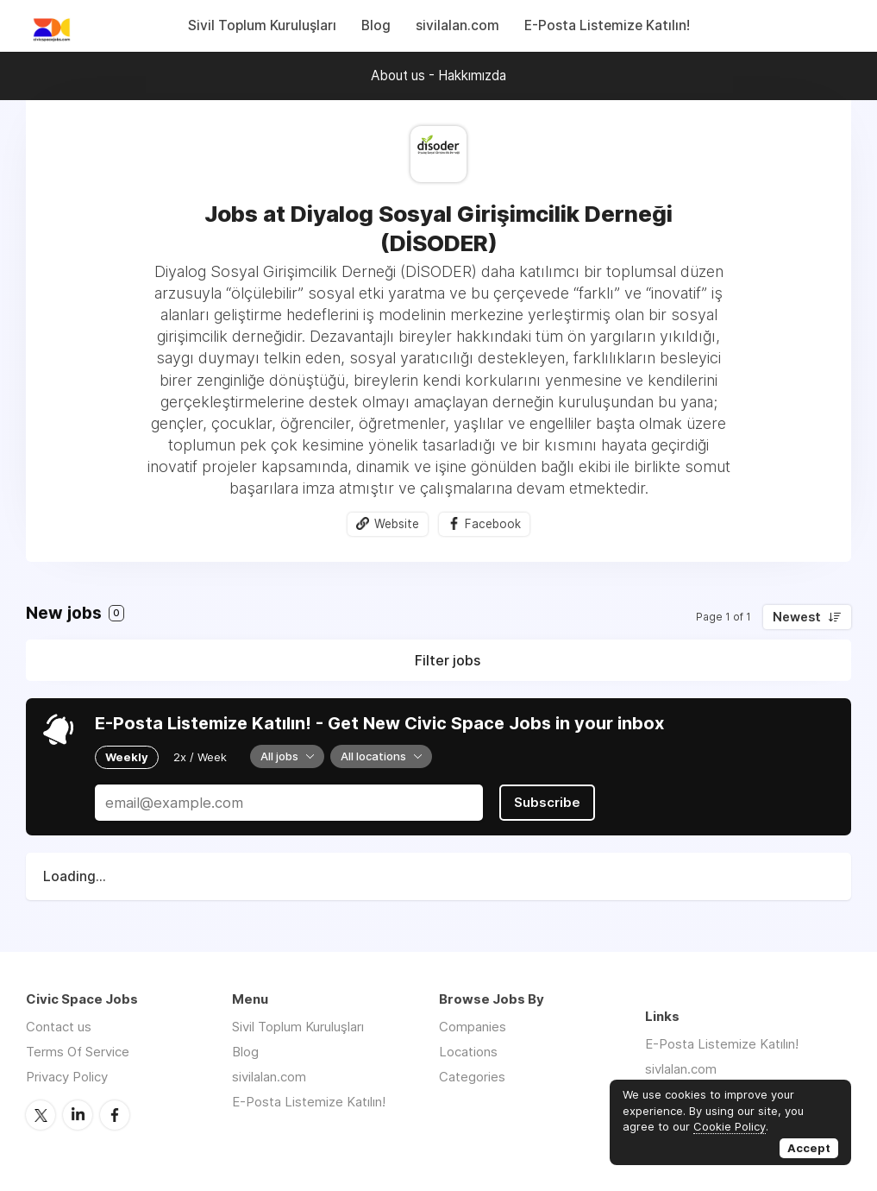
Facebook (493, 524)
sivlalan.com (681, 1069)
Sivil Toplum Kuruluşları (262, 25)
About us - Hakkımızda (438, 75)
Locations (468, 1051)
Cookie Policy (729, 1126)
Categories (472, 1076)
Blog (376, 25)
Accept (808, 1148)
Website (396, 524)
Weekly (126, 757)
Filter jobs (447, 660)
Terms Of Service (77, 1051)
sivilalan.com (457, 25)
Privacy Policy (67, 1076)
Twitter (40, 1115)
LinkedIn (77, 1115)
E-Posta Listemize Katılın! (607, 25)
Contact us (58, 1026)
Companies (472, 1026)
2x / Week (200, 757)
